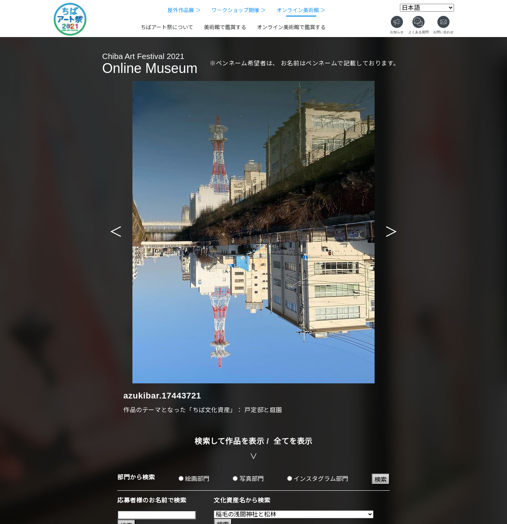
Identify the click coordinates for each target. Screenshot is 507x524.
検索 (381, 479)
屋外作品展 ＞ (184, 10)
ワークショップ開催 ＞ (239, 10)
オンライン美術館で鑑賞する (291, 27)
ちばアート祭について (167, 27)
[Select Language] (427, 8)
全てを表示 (293, 441)
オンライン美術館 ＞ (301, 10)
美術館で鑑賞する (225, 27)
